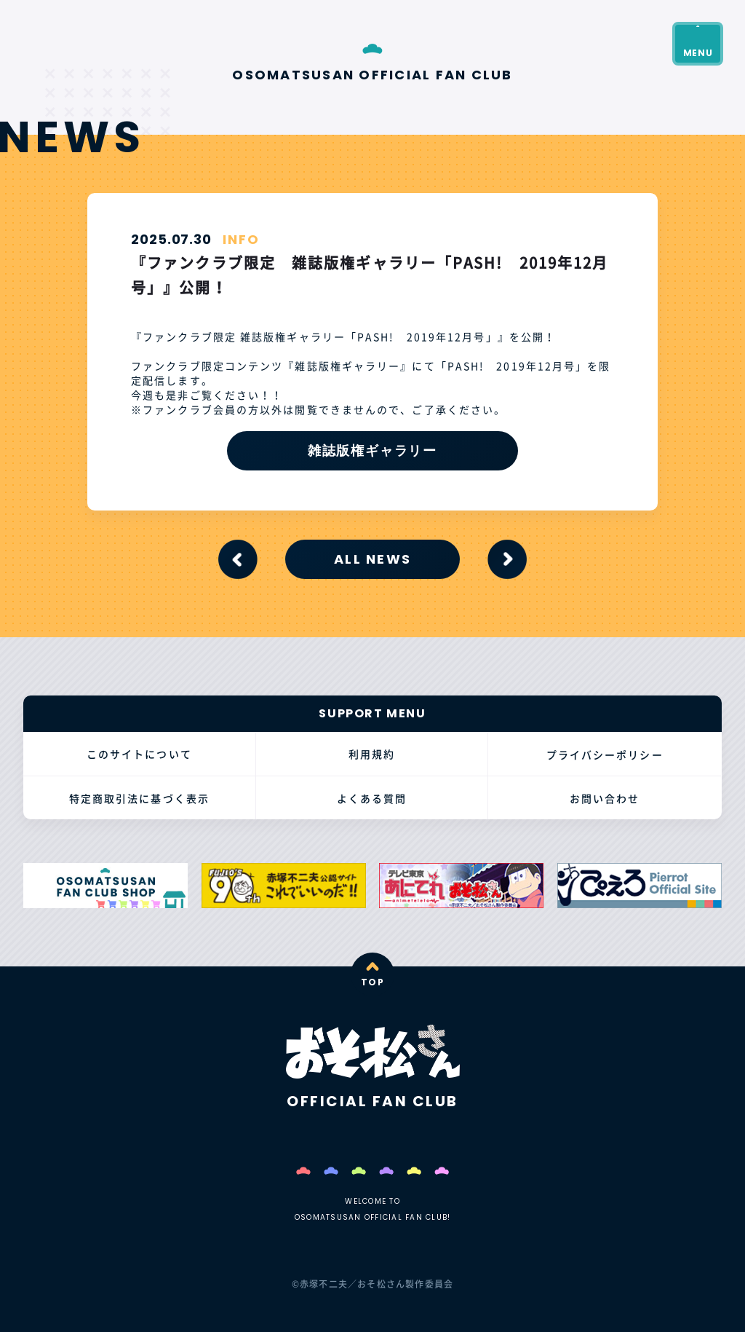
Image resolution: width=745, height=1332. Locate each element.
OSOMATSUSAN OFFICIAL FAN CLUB (372, 74)
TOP (372, 982)
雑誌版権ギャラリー (372, 450)
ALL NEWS (372, 559)
